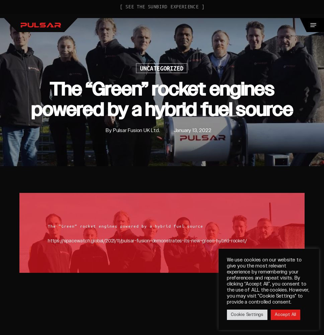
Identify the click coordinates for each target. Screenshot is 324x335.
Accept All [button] (285, 315)
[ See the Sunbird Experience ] (162, 6)
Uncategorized (161, 68)
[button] (313, 25)
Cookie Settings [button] (247, 315)
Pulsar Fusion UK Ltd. (136, 130)
